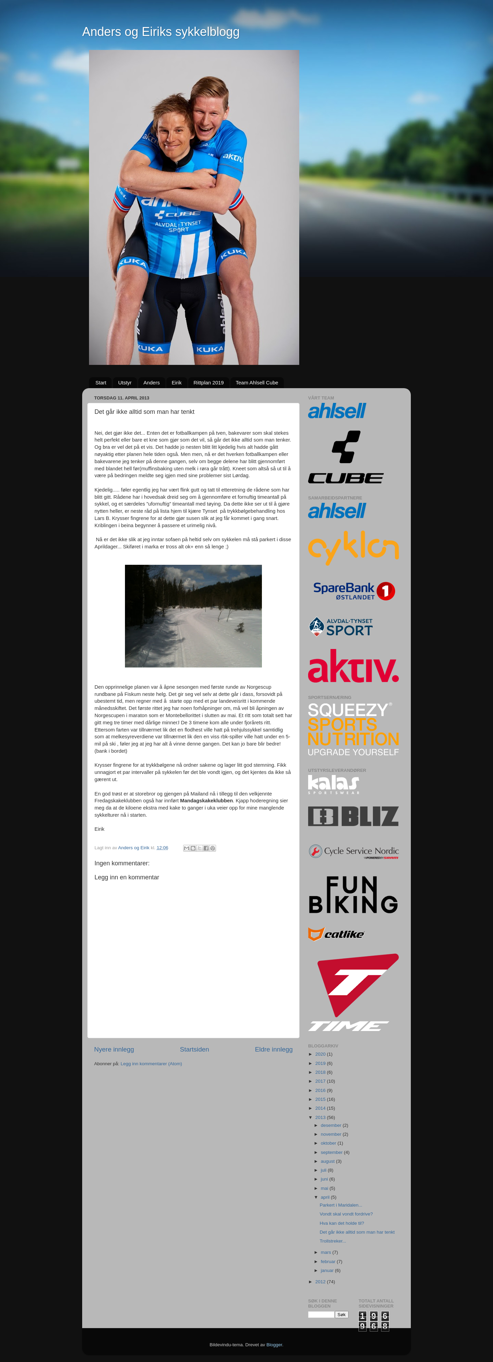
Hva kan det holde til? (342, 1223)
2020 (321, 1054)
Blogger (274, 1344)
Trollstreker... (333, 1241)
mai (325, 1188)
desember (332, 1125)
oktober (329, 1143)
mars (326, 1252)
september (332, 1152)
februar (329, 1261)
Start (101, 382)
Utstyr (124, 382)
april (326, 1197)
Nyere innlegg (114, 1049)
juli (324, 1170)
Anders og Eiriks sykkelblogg (161, 32)
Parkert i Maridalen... (341, 1205)
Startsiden (194, 1049)
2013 (321, 1117)
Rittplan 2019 (208, 382)
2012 (321, 1281)
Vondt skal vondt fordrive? (346, 1214)
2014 (321, 1108)
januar (328, 1270)
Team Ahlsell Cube (257, 382)
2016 (321, 1090)
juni (325, 1179)
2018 (321, 1072)
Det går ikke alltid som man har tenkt (357, 1232)
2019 (321, 1063)
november (332, 1134)
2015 (321, 1099)
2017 (321, 1081)
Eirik (176, 382)
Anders (151, 382)
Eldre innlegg (274, 1049)
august (328, 1161)
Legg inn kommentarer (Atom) (151, 1063)
